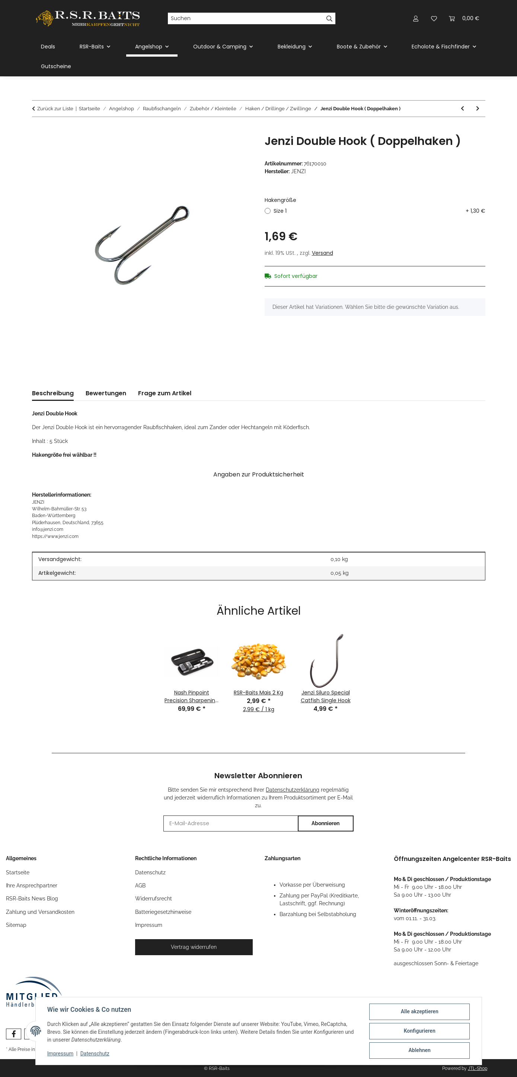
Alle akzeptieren (419, 1012)
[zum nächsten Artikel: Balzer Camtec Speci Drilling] (477, 109)
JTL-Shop (477, 1068)
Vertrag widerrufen (194, 947)
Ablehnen (419, 1051)
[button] (416, 18)
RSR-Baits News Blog (32, 899)
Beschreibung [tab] (53, 393)
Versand (322, 253)
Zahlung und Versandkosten (40, 912)
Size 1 (379, 211)
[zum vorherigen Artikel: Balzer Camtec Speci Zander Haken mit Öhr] (462, 109)
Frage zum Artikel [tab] (164, 393)
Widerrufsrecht (153, 899)
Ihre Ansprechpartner (31, 885)
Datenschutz (94, 1054)
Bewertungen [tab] (106, 393)
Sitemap (16, 925)
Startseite (17, 872)
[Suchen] (245, 18)
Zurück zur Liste (55, 108)
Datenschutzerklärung (292, 790)
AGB (140, 885)
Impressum (61, 1054)
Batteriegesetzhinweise (163, 912)
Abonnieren (325, 823)
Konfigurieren (419, 1031)
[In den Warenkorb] (38, 130)
